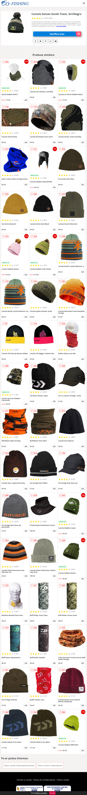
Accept (52, 793)
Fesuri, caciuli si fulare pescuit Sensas (19, 765)
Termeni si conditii (24, 780)
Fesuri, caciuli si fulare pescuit (50, 765)
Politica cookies (63, 780)
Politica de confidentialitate (44, 780)
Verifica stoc (65, 33)
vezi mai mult (61, 26)
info (26, 100)
